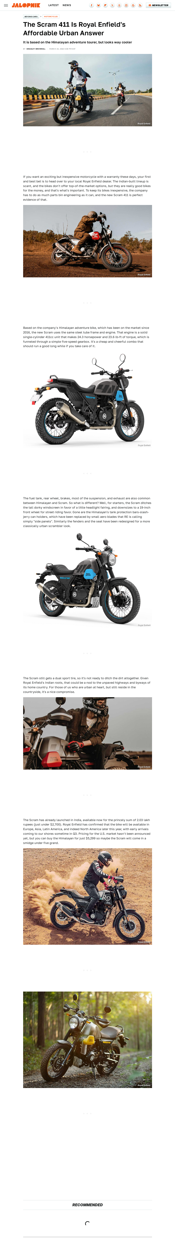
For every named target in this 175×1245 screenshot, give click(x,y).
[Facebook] (91, 5)
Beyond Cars (31, 16)
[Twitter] (112, 5)
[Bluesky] (98, 5)
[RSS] (140, 5)
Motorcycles (51, 16)
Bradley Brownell (36, 49)
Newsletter (158, 5)
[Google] (133, 5)
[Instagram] (126, 5)
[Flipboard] (105, 5)
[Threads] (119, 5)
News (67, 5)
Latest (53, 5)
